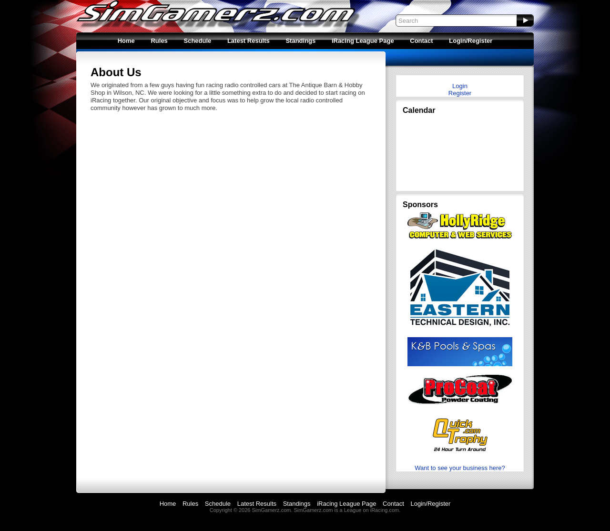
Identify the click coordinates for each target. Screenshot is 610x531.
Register (459, 93)
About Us (116, 72)
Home (126, 40)
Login (460, 86)
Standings (300, 40)
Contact (421, 40)
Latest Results (248, 40)
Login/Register (470, 40)
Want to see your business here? (460, 467)
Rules (159, 40)
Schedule (197, 40)
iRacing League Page (363, 40)
